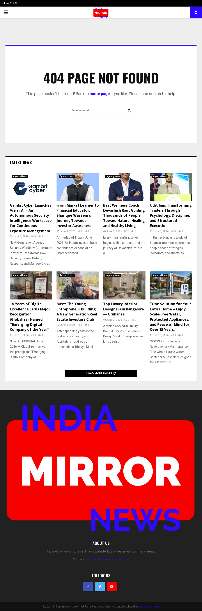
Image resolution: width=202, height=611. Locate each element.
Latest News (21, 162)
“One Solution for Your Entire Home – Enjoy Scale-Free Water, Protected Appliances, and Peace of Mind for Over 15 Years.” (170, 317)
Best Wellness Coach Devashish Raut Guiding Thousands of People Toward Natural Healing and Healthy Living (124, 215)
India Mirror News (149, 606)
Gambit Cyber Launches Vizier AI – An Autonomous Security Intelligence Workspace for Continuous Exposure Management (31, 218)
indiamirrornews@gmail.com (109, 559)
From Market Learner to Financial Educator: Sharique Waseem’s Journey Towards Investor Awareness (78, 215)
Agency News (20, 176)
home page (100, 93)
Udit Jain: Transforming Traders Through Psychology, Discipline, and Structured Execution (171, 215)
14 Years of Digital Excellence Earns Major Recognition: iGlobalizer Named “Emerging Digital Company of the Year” (30, 317)
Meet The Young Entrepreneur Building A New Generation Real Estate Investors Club (77, 312)
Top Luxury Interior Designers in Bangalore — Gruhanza (123, 309)
